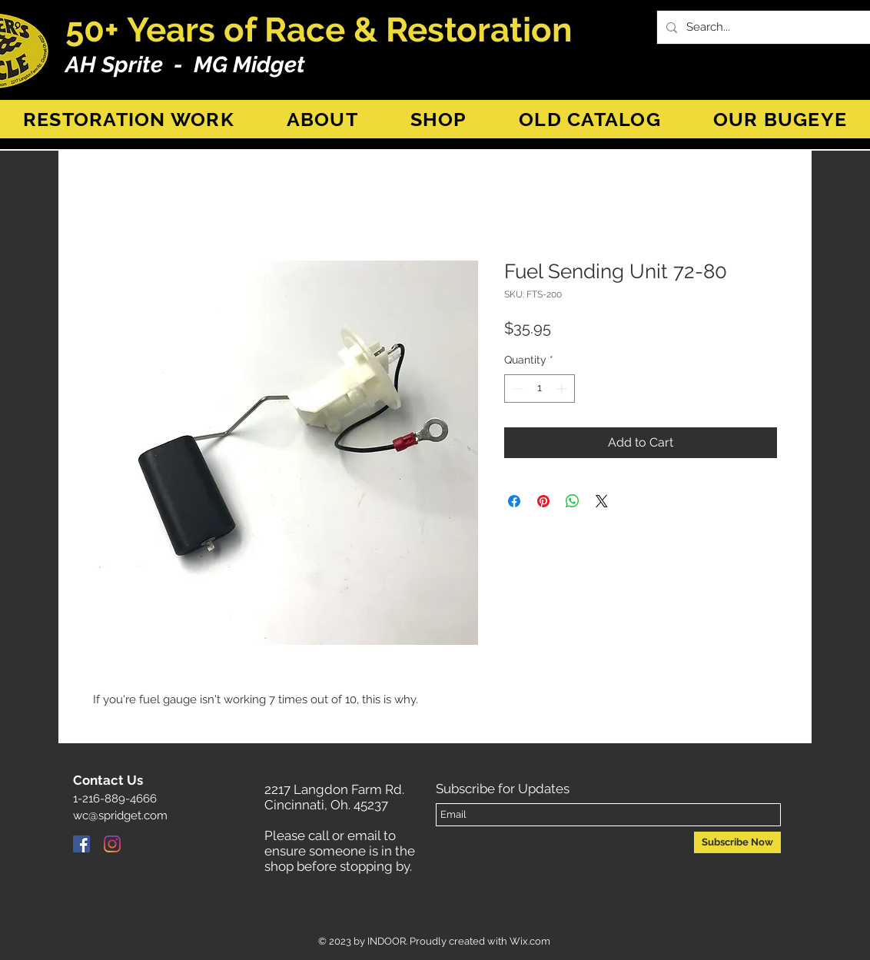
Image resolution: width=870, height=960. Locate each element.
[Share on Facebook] (514, 501)
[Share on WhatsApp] (572, 501)
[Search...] (772, 27)
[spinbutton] (539, 388)
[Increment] (563, 388)
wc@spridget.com (120, 815)
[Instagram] (112, 843)
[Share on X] (602, 501)
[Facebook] (81, 843)
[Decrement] (516, 388)
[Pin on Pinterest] (543, 501)
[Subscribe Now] (737, 842)
